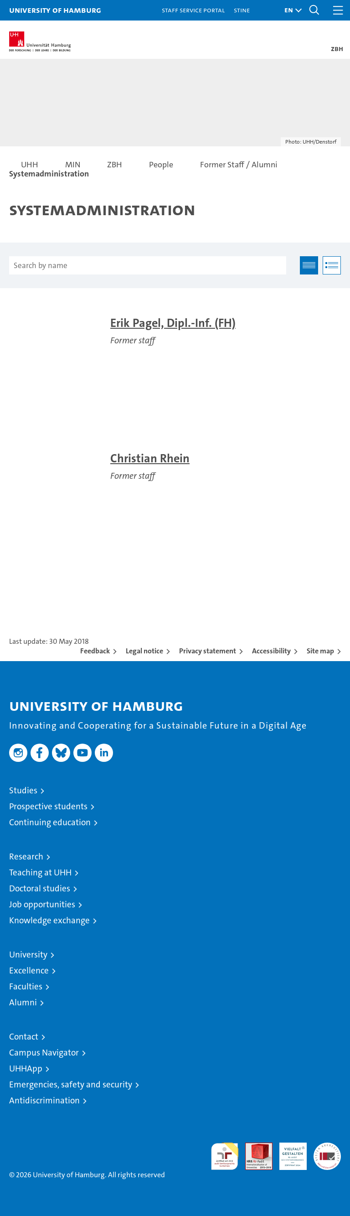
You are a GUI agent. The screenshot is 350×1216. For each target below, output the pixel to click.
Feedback (95, 651)
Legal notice (144, 651)
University (28, 954)
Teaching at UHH (40, 872)
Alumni (23, 1002)
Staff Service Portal (193, 10)
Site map (320, 651)
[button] (290, 10)
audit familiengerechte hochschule (224, 1156)
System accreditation (327, 1152)
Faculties (25, 986)
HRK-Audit (288, 1152)
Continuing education (50, 822)
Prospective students (48, 806)
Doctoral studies (39, 888)
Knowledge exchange (49, 920)
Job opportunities (42, 904)
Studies (23, 790)
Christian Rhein (150, 458)
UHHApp (25, 1068)
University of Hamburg (55, 10)
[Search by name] (147, 265)
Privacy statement (207, 651)
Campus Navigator (44, 1052)
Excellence (29, 970)
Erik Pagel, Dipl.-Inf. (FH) (173, 323)
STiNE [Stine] (242, 10)
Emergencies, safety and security (70, 1084)
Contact (23, 1036)
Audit (253, 1147)
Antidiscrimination (44, 1100)
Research (26, 856)
